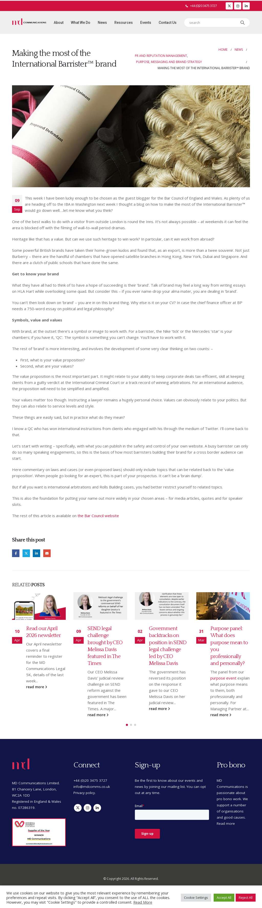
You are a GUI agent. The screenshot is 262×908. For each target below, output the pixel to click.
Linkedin (97, 812)
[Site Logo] (29, 22)
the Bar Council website (98, 515)
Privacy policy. (84, 796)
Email (47, 553)
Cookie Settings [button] (196, 897)
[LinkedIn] (246, 5)
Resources (123, 22)
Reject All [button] (246, 897)
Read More (142, 902)
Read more (226, 827)
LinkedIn (36, 553)
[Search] (242, 22)
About (58, 22)
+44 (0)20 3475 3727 (203, 6)
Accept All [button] (224, 897)
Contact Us (168, 22)
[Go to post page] (39, 606)
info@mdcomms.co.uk (91, 790)
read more (36, 687)
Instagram (87, 812)
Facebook (15, 553)
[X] (229, 5)
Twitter (26, 553)
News (102, 22)
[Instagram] (237, 5)
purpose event (223, 678)
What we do (80, 22)
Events (145, 22)
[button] (127, 728)
